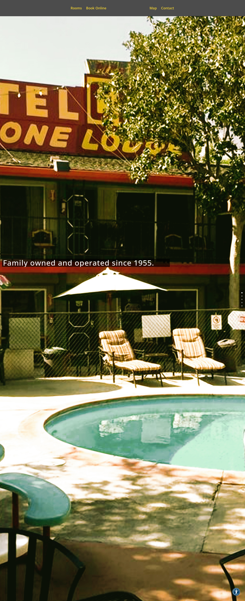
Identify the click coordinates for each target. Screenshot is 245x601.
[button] (236, 594)
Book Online (96, 8)
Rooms (76, 8)
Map (153, 8)
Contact (167, 8)
